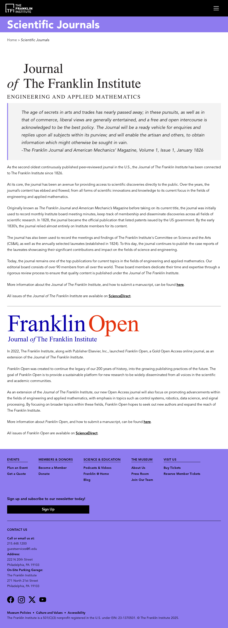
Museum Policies (19, 613)
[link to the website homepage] (19, 8)
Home (12, 40)
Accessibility (76, 613)
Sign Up (48, 509)
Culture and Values (49, 613)
